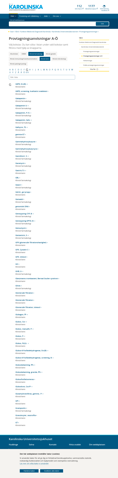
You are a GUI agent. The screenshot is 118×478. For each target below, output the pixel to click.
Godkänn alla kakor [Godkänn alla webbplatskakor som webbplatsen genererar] (51, 471)
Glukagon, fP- (21, 314)
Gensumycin (20, 228)
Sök (102, 23)
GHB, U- (18, 271)
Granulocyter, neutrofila (25, 415)
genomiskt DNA (22, 206)
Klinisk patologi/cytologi (18, 64)
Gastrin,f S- (20, 170)
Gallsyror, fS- (20, 127)
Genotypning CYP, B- (23, 213)
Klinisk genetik (51, 54)
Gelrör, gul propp (22, 192)
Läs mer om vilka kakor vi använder (34, 463)
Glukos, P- (19, 336)
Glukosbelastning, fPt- (24, 365)
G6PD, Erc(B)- (20, 84)
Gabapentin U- (21, 105)
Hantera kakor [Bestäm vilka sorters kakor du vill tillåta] (29, 471)
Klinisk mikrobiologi (59, 59)
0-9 (27, 72)
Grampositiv (20, 408)
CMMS (24, 54)
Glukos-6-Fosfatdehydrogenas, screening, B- (33, 358)
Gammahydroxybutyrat (25, 141)
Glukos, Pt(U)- (21, 343)
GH (16, 264)
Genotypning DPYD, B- (24, 221)
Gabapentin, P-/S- (22, 113)
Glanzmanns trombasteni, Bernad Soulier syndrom (36, 278)
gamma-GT (20, 134)
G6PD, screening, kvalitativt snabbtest (31, 91)
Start (12, 32)
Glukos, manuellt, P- (23, 329)
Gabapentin (20, 98)
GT (16, 422)
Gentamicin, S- (21, 235)
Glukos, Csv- (20, 322)
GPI (16, 401)
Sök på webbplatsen (18, 23)
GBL (17, 177)
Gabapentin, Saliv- (23, 120)
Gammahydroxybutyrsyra (26, 149)
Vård (17, 32)
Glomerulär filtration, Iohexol (27, 307)
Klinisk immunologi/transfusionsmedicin (23, 59)
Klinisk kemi (45, 59)
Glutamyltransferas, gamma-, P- (28, 394)
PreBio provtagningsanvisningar (93, 65)
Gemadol (19, 199)
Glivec (18, 286)
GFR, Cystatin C (21, 249)
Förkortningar (87, 61)
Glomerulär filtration (24, 293)
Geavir (18, 185)
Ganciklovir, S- (21, 156)
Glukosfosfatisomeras (24, 379)
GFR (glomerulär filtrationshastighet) (30, 242)
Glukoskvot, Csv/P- (23, 386)
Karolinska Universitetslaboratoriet (65, 32)
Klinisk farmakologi (36, 54)
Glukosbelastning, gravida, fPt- (28, 372)
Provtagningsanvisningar (88, 32)
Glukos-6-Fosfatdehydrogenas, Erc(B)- (31, 350)
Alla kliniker (14, 54)
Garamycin (20, 163)
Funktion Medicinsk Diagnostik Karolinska (35, 32)
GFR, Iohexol (20, 257)
